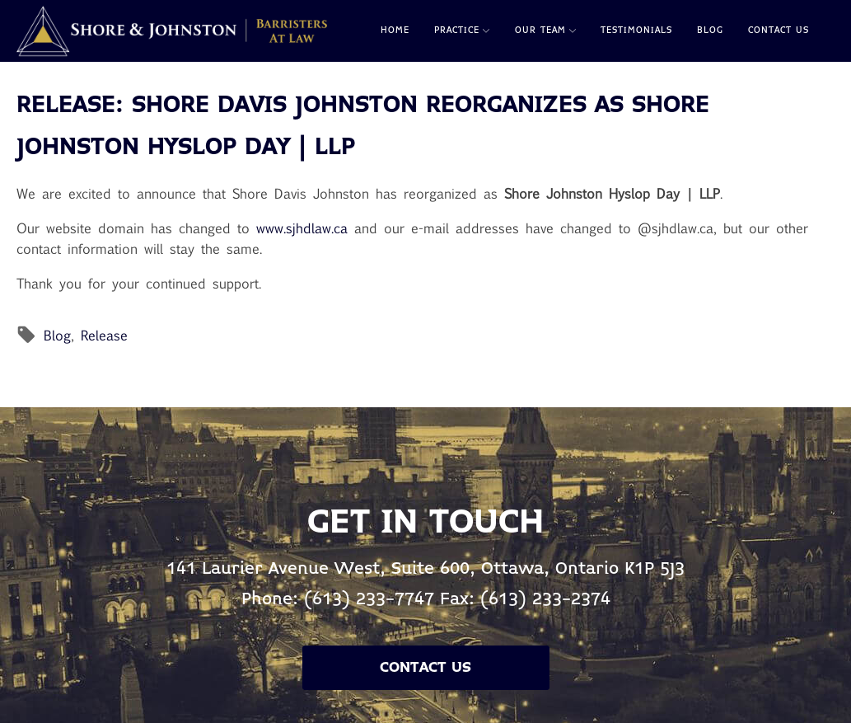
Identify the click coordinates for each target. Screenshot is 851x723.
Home (395, 30)
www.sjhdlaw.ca (302, 228)
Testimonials (636, 30)
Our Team (545, 30)
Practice (461, 30)
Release (104, 335)
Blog (710, 30)
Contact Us (778, 30)
